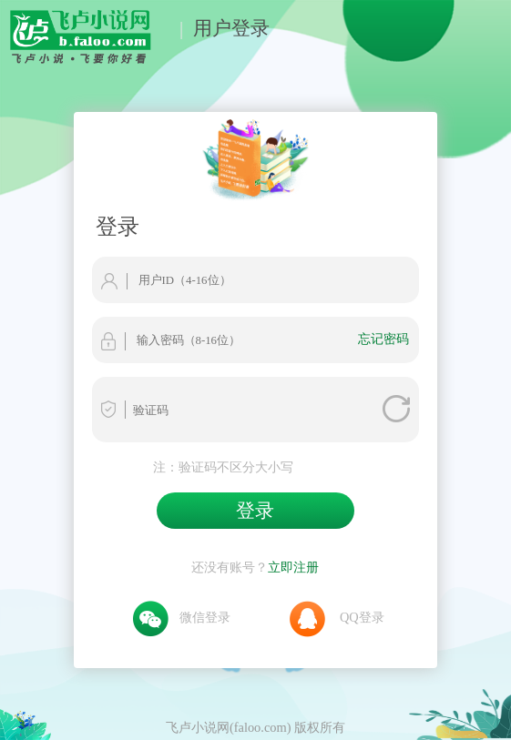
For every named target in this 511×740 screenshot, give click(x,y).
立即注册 (293, 567)
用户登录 (231, 27)
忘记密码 (383, 338)
